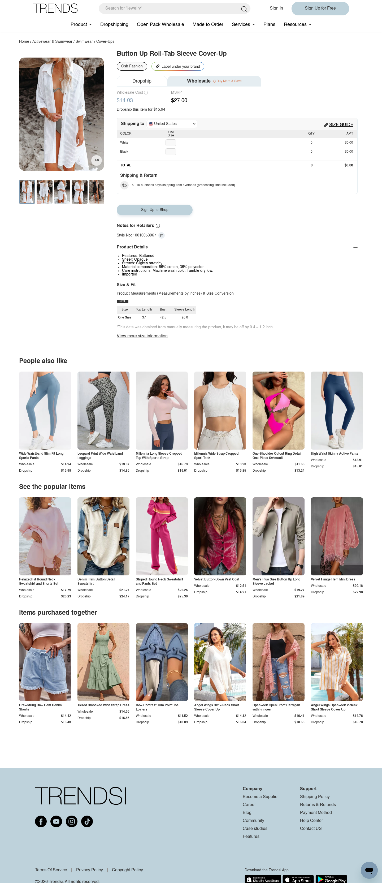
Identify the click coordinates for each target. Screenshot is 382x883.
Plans (269, 24)
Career (249, 805)
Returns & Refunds (318, 805)
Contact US (311, 829)
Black (124, 151)
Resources (295, 24)
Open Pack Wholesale (160, 24)
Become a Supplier (261, 797)
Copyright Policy (127, 870)
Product (79, 24)
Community (253, 821)
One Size (171, 134)
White (124, 142)
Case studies (255, 829)
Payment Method (316, 813)
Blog (247, 813)
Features (251, 837)
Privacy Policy (89, 870)
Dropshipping (114, 24)
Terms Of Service (51, 870)
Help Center (311, 821)
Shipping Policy (315, 797)
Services (241, 24)
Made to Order (208, 24)
